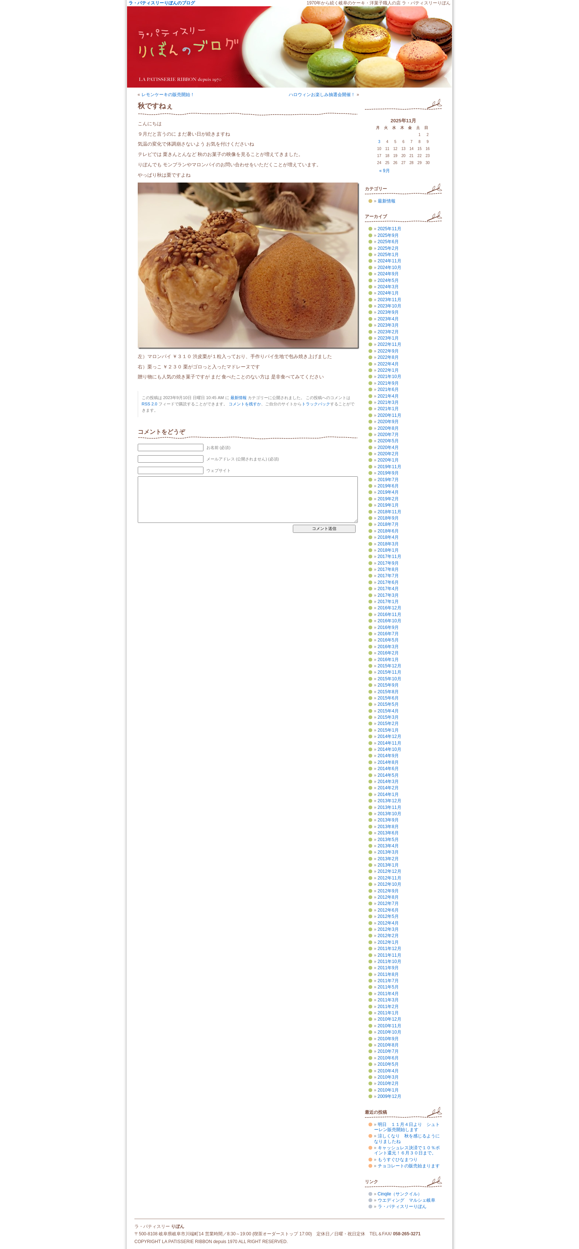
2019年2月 (388, 498)
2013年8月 (388, 826)
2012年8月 (388, 897)
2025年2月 (388, 248)
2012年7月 (388, 903)
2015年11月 (389, 672)
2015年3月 (388, 717)
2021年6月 (388, 389)
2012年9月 (388, 891)
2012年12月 (389, 871)
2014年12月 (389, 736)
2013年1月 (388, 865)
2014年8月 (388, 762)
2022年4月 (388, 364)
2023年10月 (389, 306)
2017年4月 (388, 588)
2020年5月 (388, 440)
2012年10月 (389, 884)
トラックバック (316, 404)
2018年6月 (388, 531)
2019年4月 (388, 492)
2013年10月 (389, 813)
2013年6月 (388, 832)
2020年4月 (388, 447)
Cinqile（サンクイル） (400, 1194)
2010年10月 (389, 1032)
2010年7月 (388, 1051)
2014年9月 (388, 755)
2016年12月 (389, 607)
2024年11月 (389, 260)
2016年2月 (388, 653)
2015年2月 (388, 723)
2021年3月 (388, 402)
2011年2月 (388, 1006)
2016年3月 (388, 646)
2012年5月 (388, 916)
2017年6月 (388, 582)
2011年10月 (389, 961)
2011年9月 (388, 967)
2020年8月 (388, 428)
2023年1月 (388, 338)
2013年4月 (388, 845)
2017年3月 (388, 595)
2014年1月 (388, 794)
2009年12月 (389, 1096)
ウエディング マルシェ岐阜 (406, 1200)
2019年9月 (388, 473)
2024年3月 (388, 286)
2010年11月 (389, 1025)
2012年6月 (388, 910)
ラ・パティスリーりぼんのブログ (162, 3)
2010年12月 (389, 1019)
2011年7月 (388, 980)
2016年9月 (388, 627)
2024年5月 (388, 280)
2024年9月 (388, 273)
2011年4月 (388, 993)
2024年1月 (388, 293)
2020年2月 (388, 453)
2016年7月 (388, 633)
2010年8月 (388, 1045)
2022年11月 (389, 344)
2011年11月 (389, 955)
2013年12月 (389, 800)
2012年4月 (388, 923)
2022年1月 (388, 370)
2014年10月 (389, 749)
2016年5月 (388, 640)
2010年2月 (388, 1083)
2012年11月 (389, 878)
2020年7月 (388, 434)
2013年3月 (388, 852)
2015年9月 (388, 685)
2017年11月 (389, 556)
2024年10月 (389, 267)
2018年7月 (388, 524)
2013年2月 (388, 858)
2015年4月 (388, 711)
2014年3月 (388, 781)
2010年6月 (388, 1058)
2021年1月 (388, 408)
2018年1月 (388, 550)
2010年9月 (388, 1038)
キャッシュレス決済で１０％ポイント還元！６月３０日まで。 (407, 1150)
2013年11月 (389, 807)
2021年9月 (388, 383)
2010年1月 (388, 1090)
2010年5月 (388, 1064)
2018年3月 (388, 544)
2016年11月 (389, 614)
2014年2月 (388, 787)
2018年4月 (388, 537)
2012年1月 (388, 942)
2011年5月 (388, 987)
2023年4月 (388, 318)
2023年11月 (389, 299)
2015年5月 (388, 704)
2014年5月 (388, 775)
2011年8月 (388, 974)
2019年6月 (388, 486)
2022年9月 (388, 351)
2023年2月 (388, 331)
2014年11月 (389, 743)
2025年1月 (388, 254)
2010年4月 (388, 1070)
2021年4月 (388, 396)
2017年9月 (388, 563)
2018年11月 (389, 511)
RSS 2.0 (149, 404)
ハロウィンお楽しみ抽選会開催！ (322, 94)
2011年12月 (389, 948)
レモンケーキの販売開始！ (168, 94)
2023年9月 (388, 312)
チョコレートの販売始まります (409, 1165)
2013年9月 (388, 820)
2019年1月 (388, 505)
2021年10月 (389, 376)
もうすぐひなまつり (398, 1159)
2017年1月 (388, 601)
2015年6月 (388, 698)
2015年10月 (389, 678)
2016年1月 (388, 659)
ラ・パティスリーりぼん (402, 1206)
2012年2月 (388, 935)
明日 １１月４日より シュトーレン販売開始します (407, 1127)
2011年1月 (388, 1012)
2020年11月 (389, 415)
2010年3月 (388, 1077)
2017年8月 (388, 569)
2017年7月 (388, 575)
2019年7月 (388, 479)
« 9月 (384, 170)
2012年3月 (388, 929)
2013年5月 (388, 839)
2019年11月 (389, 466)
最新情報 (238, 397)
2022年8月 (388, 357)
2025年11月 (389, 228)
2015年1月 (388, 730)
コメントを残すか (245, 404)
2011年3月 (388, 1000)
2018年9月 (388, 518)
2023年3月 (388, 325)
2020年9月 (388, 421)
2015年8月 (388, 691)
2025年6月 (388, 241)
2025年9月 (388, 235)
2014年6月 (388, 768)
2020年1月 (388, 460)
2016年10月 (389, 620)
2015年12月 (389, 665)
